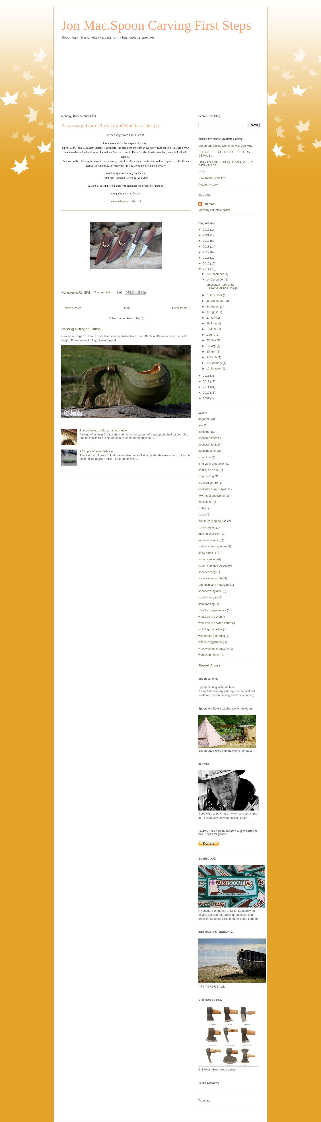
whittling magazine (210, 629)
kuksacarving (206, 527)
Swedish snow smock (212, 610)
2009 (206, 398)
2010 (206, 392)
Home (127, 308)
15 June (212, 329)
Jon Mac (208, 204)
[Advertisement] (160, 76)
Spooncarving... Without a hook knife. (104, 430)
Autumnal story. (208, 184)
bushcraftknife (207, 450)
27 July (211, 317)
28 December (215, 274)
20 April (211, 351)
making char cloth (209, 533)
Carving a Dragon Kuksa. (81, 329)
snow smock (206, 553)
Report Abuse (209, 665)
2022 (206, 229)
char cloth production (211, 463)
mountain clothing (209, 540)
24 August (213, 306)
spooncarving (207, 572)
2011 (206, 387)
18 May (211, 346)
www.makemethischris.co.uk (126, 201)
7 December (214, 295)
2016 (206, 257)
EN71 (202, 171)
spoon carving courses (212, 565)
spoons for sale (208, 597)
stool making (206, 604)
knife (201, 508)
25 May (211, 340)
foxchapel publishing (211, 495)
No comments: (103, 292)
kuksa (202, 514)
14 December (215, 279)
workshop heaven (209, 654)
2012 (206, 381)
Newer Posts (73, 308)
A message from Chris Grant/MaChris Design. (110, 125)
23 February (214, 363)
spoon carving (207, 559)
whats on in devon (210, 616)
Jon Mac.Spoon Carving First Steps (156, 25)
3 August (212, 312)
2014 (206, 269)
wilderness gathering (211, 635)
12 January (214, 368)
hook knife (205, 501)
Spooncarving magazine (213, 584)
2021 (206, 235)
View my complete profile (214, 210)
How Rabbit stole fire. (212, 178)
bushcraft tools (207, 444)
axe (200, 425)
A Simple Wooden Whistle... (97, 451)
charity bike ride (208, 470)
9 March (212, 357)
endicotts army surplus (212, 489)
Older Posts (179, 308)
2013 (206, 375)
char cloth (204, 457)
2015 (206, 263)
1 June (211, 334)
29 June (212, 323)
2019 (206, 240)
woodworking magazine (213, 648)
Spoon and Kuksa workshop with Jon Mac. (225, 145)
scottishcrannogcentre (212, 546)
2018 (206, 246)
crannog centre (208, 482)
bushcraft (204, 431)
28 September (215, 300)
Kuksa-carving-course (212, 521)
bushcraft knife (207, 438)
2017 (206, 252)
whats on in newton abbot (214, 623)
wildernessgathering (211, 642)
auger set (204, 419)
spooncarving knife (210, 578)
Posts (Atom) (134, 318)
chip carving (206, 476)
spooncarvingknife (210, 591)
